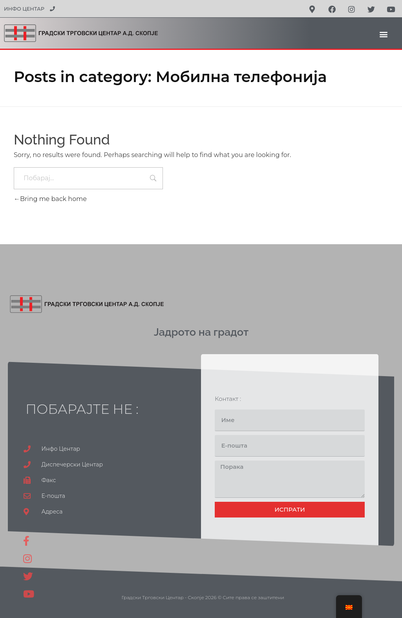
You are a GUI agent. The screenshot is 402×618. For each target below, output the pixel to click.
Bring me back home (50, 199)
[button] (383, 33)
